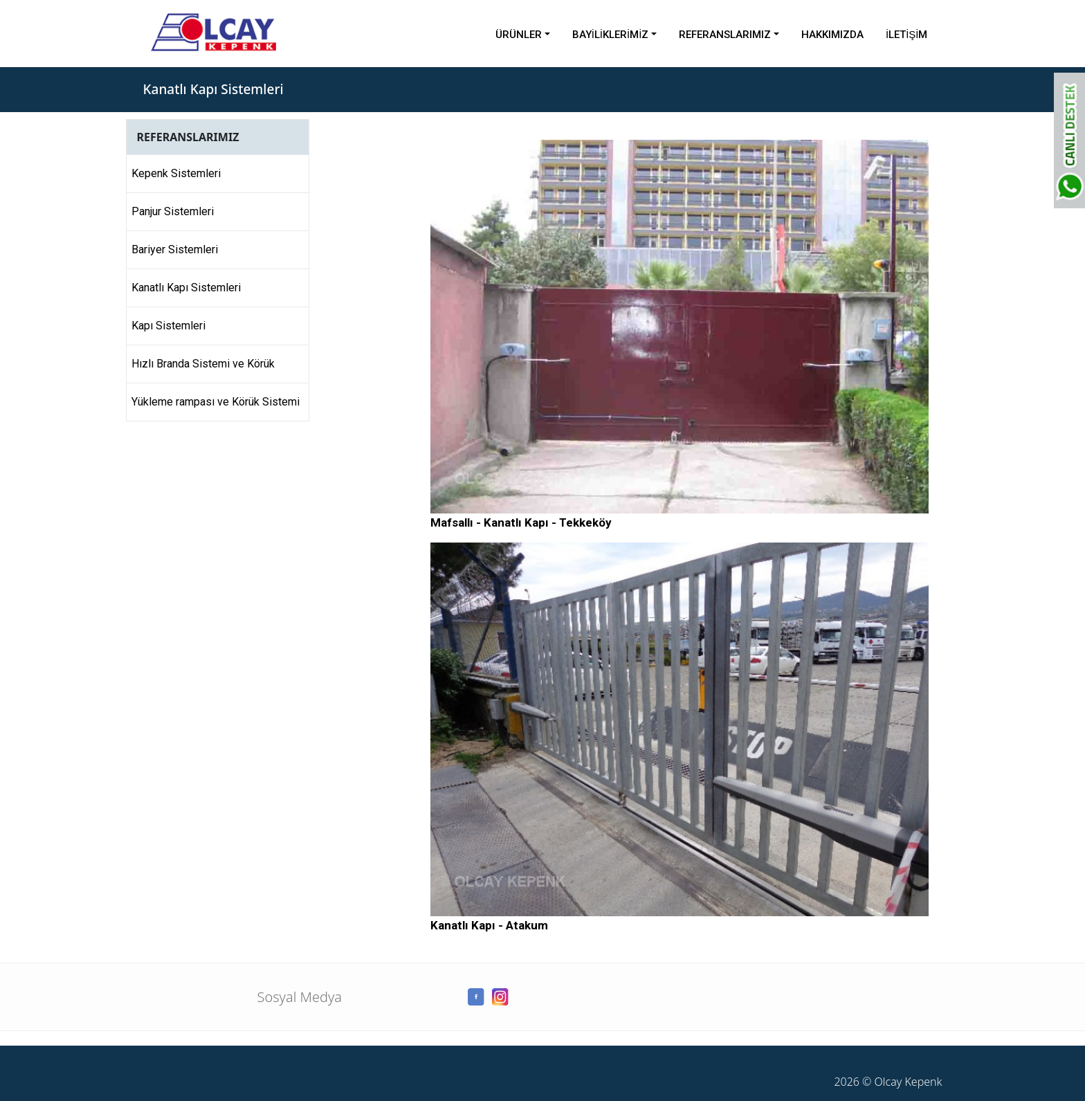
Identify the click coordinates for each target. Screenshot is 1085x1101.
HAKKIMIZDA (832, 34)
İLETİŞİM (907, 34)
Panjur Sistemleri (172, 211)
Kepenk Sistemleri (176, 173)
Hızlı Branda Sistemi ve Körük (203, 363)
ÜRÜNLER (518, 34)
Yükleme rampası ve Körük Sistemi (215, 401)
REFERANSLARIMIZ (725, 34)
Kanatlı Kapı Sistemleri (186, 287)
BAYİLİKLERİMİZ (610, 34)
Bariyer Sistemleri (174, 249)
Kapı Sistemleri (168, 325)
